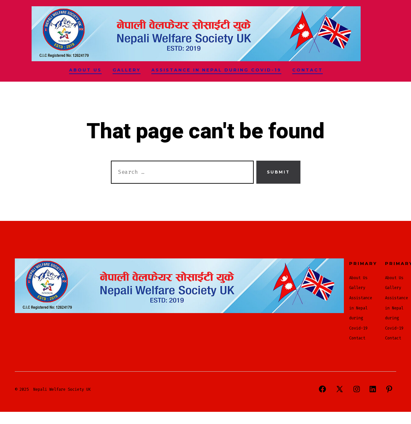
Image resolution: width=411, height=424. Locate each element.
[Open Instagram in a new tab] (357, 389)
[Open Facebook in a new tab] (322, 389)
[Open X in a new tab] (339, 389)
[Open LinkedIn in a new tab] (373, 389)
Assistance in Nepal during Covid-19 (216, 69)
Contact (307, 69)
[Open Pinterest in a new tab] (389, 389)
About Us (85, 69)
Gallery (127, 69)
